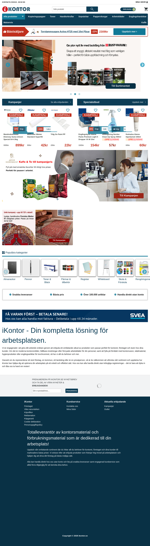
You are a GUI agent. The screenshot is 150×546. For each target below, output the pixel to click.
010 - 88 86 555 (19, 2)
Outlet (106, 409)
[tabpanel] (75, 65)
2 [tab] (75, 94)
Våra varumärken (31, 409)
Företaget (28, 406)
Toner (52, 16)
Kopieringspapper (36, 16)
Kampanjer (109, 406)
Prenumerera (71, 391)
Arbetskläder (118, 16)
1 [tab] (70, 94)
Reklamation (29, 415)
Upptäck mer (129, 31)
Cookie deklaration (32, 422)
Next (142, 64)
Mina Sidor (142, 2)
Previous (7, 64)
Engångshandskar (137, 16)
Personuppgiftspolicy (33, 425)
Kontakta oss (8, 2)
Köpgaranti (29, 418)
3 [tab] (79, 94)
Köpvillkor (28, 412)
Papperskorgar (100, 16)
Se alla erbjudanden (61, 102)
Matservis (8, 22)
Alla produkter (14, 16)
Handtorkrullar (67, 16)
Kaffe (143, 22)
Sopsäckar (83, 16)
